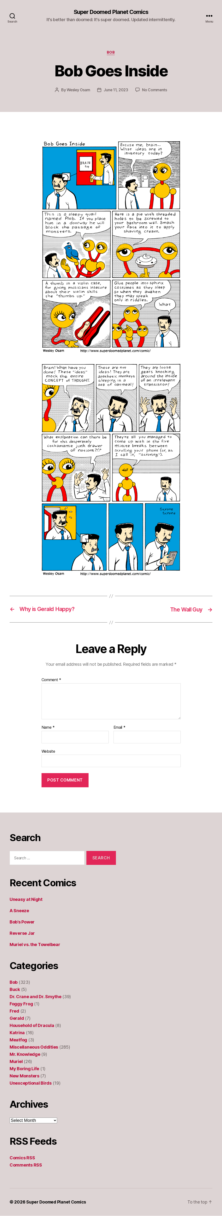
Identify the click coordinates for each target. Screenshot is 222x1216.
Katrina (17, 1033)
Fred (14, 1011)
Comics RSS (22, 1158)
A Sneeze (19, 911)
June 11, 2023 (116, 90)
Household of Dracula (32, 1025)
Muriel (16, 1061)
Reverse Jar (22, 933)
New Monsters (24, 1076)
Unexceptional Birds (31, 1083)
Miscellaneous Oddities (34, 1047)
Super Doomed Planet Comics (111, 12)
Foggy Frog (21, 1004)
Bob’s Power (22, 922)
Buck (15, 989)
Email (120, 728)
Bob (111, 53)
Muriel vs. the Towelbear (35, 944)
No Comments (155, 90)
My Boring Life (24, 1069)
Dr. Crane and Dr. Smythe (35, 997)
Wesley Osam (78, 90)
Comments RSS (26, 1165)
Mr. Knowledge (25, 1054)
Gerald (17, 1018)
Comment (51, 680)
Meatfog (18, 1040)
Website (48, 751)
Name (48, 728)
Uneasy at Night (26, 899)
